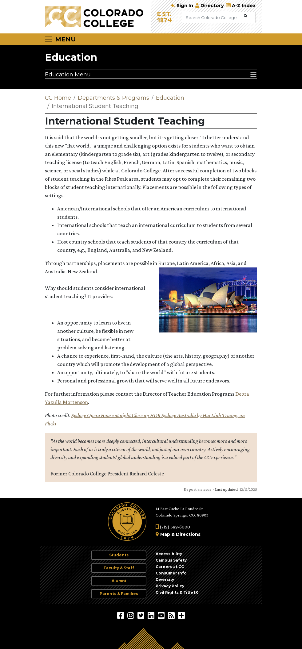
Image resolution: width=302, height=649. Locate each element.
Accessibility (169, 553)
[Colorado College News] (172, 615)
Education (71, 57)
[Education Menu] (151, 74)
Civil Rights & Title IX (177, 592)
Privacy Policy (170, 586)
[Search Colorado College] (212, 17)
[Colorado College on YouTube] (162, 615)
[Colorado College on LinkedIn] (152, 615)
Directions (188, 534)
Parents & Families (119, 593)
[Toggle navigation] (60, 39)
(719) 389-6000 (173, 526)
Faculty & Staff (119, 568)
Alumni (119, 580)
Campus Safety (171, 560)
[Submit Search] (245, 16)
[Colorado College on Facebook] (121, 615)
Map (165, 534)
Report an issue (198, 489)
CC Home (58, 97)
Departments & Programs (113, 97)
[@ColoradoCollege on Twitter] (142, 615)
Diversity (165, 579)
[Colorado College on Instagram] (131, 615)
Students (119, 555)
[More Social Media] (181, 615)
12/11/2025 (248, 489)
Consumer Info (171, 573)
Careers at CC (170, 566)
